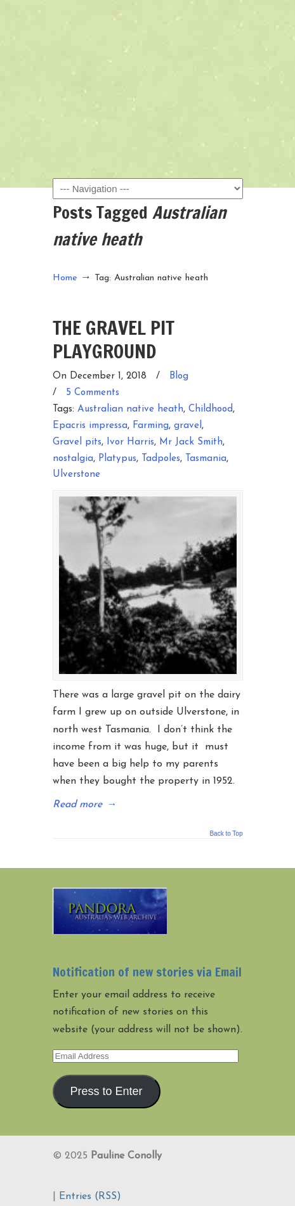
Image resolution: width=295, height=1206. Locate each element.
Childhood (210, 409)
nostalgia (73, 459)
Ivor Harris (130, 442)
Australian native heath (130, 409)
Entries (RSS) (90, 1196)
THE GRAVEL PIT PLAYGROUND (113, 339)
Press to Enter (106, 1091)
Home (65, 278)
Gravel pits (77, 442)
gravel (188, 426)
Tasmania (205, 459)
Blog (178, 376)
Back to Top (225, 834)
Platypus (117, 459)
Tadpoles (160, 459)
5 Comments (92, 393)
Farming (151, 426)
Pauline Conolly (148, 32)
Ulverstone (76, 474)
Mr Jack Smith (191, 442)
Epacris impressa (90, 426)
